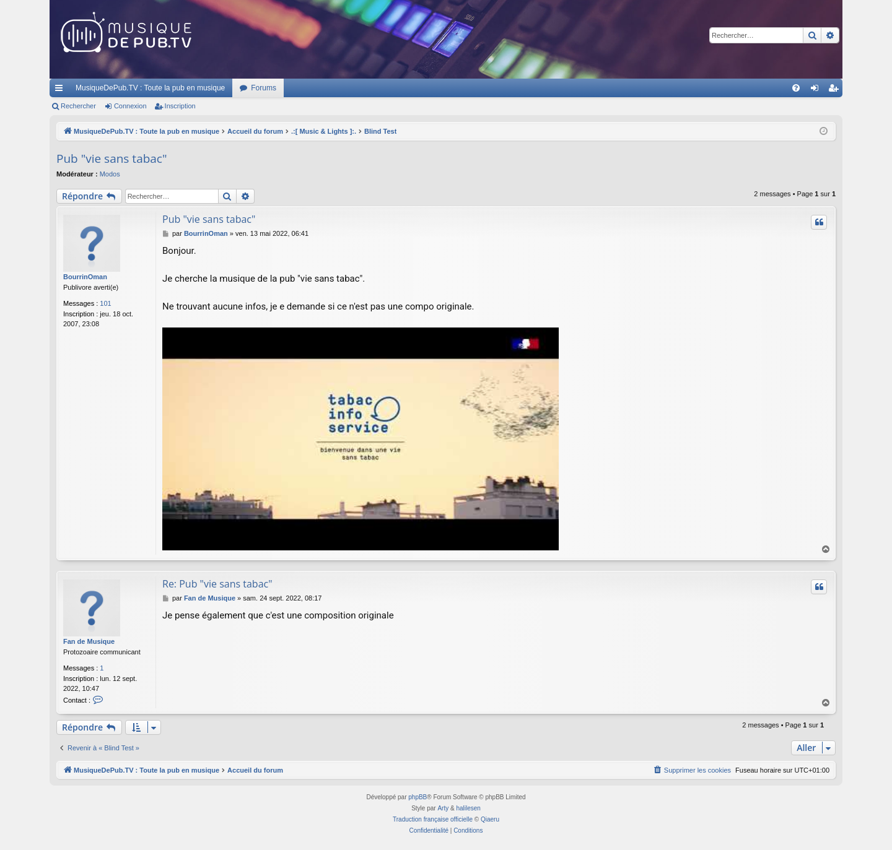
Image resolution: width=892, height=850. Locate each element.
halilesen (468, 808)
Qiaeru (490, 819)
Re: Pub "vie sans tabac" (217, 584)
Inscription (180, 106)
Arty (442, 808)
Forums (263, 88)
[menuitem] (796, 88)
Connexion (130, 106)
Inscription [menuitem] (835, 90)
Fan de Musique (89, 641)
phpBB (417, 797)
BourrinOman (85, 276)
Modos (110, 174)
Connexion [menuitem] (817, 90)
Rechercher (78, 106)
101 (105, 303)
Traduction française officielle (433, 819)
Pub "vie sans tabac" (111, 158)
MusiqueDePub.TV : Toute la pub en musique (150, 88)
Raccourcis (61, 90)
